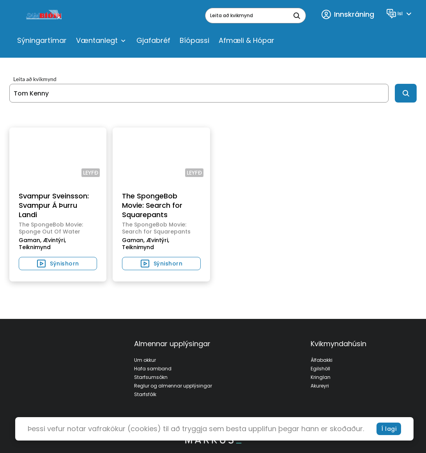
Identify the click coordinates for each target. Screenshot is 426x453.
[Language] (400, 13)
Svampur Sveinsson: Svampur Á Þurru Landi (54, 205)
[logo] (44, 15)
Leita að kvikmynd (35, 79)
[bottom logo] (213, 442)
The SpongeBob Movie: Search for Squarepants (152, 205)
